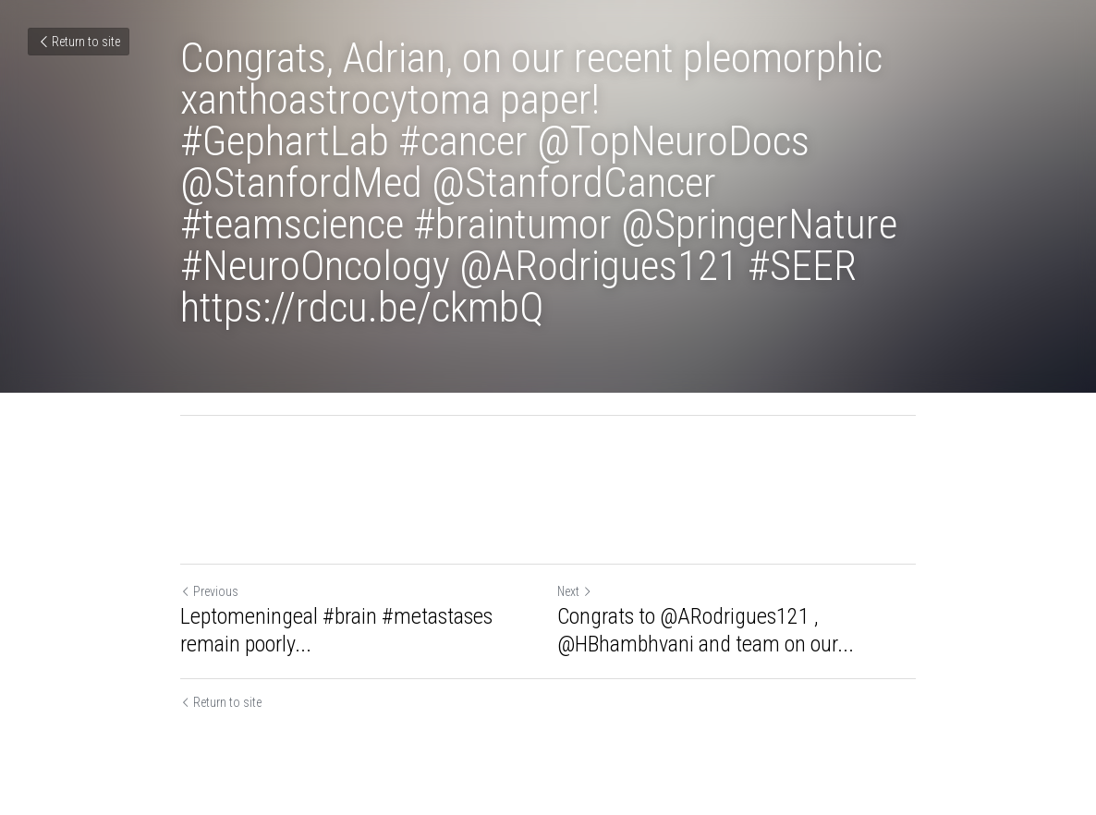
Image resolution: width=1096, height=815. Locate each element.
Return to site (78, 41)
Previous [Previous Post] (209, 591)
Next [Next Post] (574, 591)
